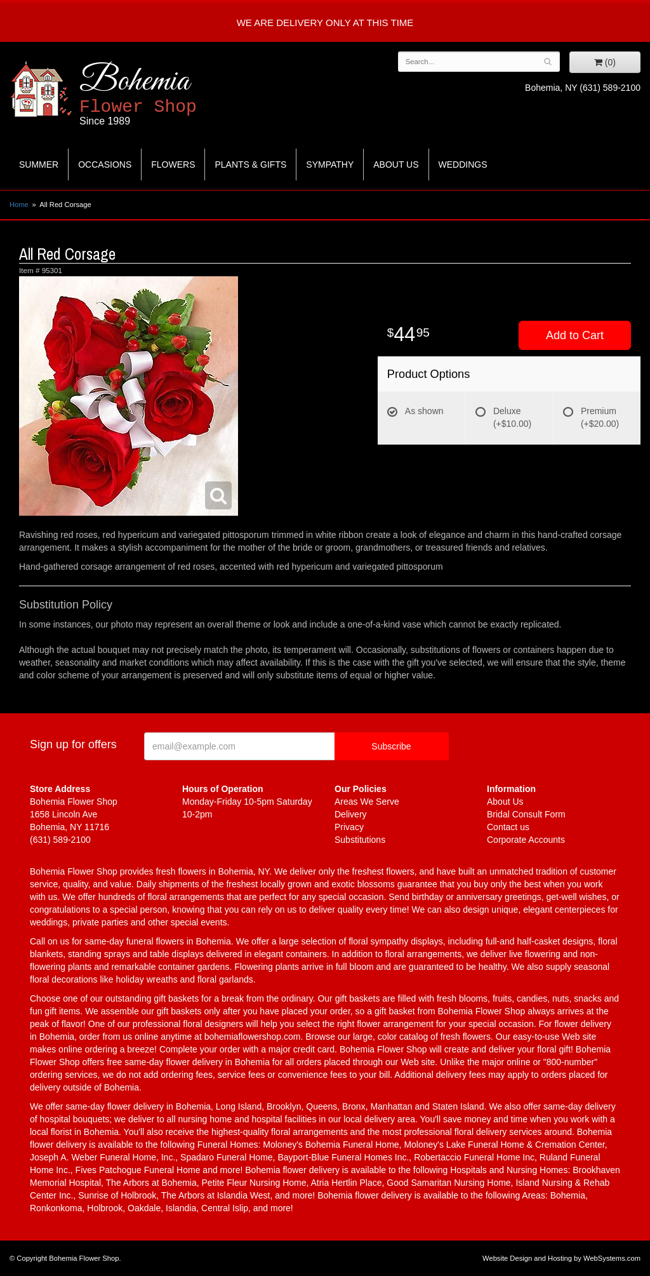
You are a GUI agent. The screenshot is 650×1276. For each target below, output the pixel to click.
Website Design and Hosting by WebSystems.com (561, 1258)
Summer (38, 164)
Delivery (351, 814)
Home (19, 204)
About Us (395, 164)
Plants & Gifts (250, 164)
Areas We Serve (367, 801)
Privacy (349, 827)
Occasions (104, 164)
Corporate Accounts (526, 840)
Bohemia (169, 94)
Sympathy (330, 164)
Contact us (508, 827)
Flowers (173, 164)
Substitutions (360, 840)
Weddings (463, 164)
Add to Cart (575, 335)
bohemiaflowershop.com (252, 1036)
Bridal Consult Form (526, 814)
